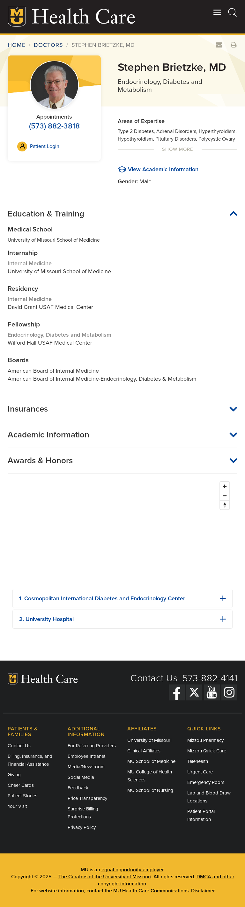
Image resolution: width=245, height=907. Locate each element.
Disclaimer (203, 891)
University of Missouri (149, 740)
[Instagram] (229, 692)
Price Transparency (87, 798)
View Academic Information (163, 169)
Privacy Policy (82, 827)
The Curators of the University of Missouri (104, 877)
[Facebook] (177, 692)
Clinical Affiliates (143, 751)
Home (17, 44)
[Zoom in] (224, 486)
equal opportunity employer (132, 870)
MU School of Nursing (150, 790)
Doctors (48, 44)
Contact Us (154, 678)
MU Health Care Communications (151, 891)
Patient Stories (22, 796)
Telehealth (197, 761)
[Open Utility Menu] (217, 12)
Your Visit (17, 806)
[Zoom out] (224, 495)
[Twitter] (194, 692)
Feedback (78, 788)
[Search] (232, 12)
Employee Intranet (86, 756)
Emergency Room (205, 782)
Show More (177, 149)
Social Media (81, 777)
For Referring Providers (92, 746)
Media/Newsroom (86, 767)
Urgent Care (200, 772)
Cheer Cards (21, 785)
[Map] (122, 531)
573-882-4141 (209, 678)
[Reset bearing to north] (224, 504)
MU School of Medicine (151, 761)
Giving (14, 775)
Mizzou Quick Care (206, 751)
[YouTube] (212, 692)
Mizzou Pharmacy (205, 740)
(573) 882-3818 (54, 126)
